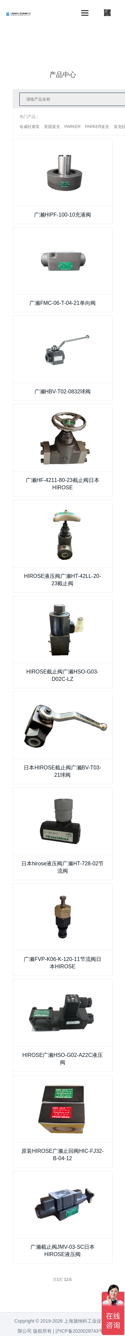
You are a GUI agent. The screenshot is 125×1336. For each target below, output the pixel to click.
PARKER (72, 126)
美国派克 (52, 126)
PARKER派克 (97, 126)
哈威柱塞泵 (30, 126)
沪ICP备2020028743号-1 (81, 1331)
